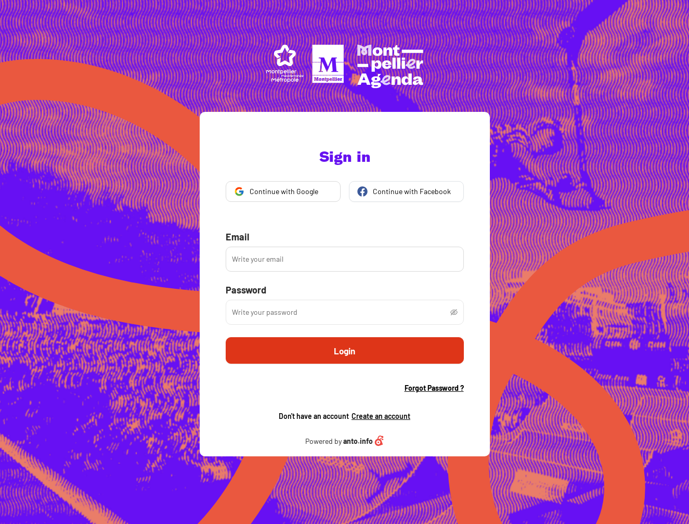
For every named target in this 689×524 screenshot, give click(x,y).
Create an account (381, 416)
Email (237, 236)
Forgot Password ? (434, 388)
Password (246, 290)
